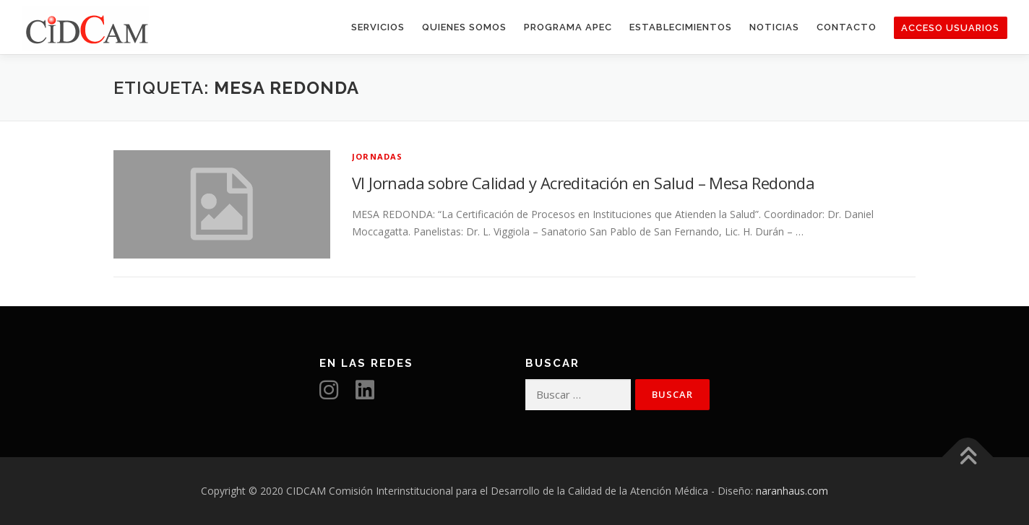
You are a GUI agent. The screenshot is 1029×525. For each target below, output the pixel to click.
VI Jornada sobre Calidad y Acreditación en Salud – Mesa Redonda (583, 183)
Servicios (378, 27)
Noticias (774, 27)
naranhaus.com (792, 491)
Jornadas (377, 156)
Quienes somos (464, 27)
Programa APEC (568, 27)
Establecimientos (680, 27)
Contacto (847, 27)
